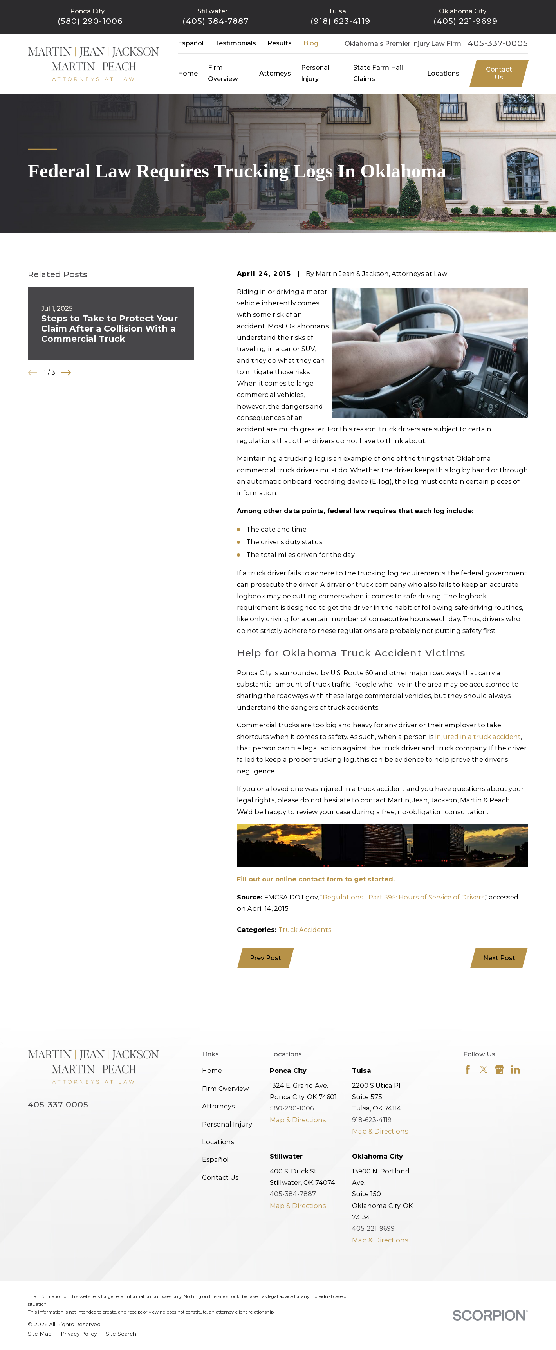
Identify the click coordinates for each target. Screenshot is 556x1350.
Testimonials (235, 43)
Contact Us (499, 73)
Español (191, 43)
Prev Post (265, 958)
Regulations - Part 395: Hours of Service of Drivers (403, 897)
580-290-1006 (292, 1108)
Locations (218, 1142)
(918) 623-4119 (340, 21)
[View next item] (66, 372)
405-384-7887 (293, 1194)
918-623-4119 (372, 1120)
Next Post (499, 958)
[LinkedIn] (515, 1069)
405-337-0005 (498, 43)
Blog (310, 43)
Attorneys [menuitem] (275, 73)
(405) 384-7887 (215, 21)
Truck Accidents (304, 930)
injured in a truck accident (478, 737)
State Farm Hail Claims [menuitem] (378, 73)
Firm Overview (225, 1088)
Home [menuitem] (188, 73)
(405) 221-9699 (465, 21)
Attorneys (218, 1106)
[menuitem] (40, 1333)
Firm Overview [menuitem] (223, 73)
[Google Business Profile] (499, 1069)
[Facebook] (467, 1069)
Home (212, 1070)
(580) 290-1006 (90, 21)
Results (279, 43)
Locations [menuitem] (443, 73)
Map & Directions (298, 1120)
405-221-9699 (373, 1228)
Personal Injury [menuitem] (315, 73)
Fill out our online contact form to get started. (316, 879)
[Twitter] (483, 1069)
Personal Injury (227, 1124)
